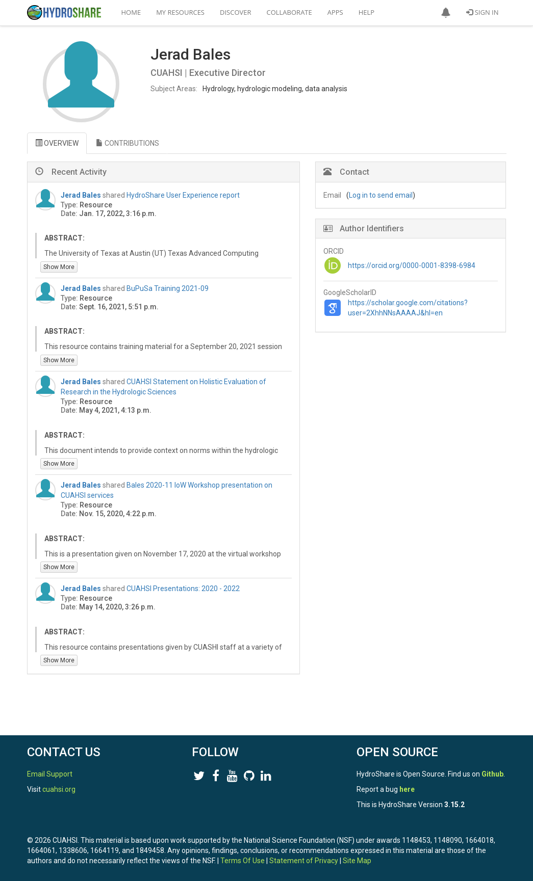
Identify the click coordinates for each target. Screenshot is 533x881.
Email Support (49, 774)
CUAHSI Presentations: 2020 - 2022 (183, 588)
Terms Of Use (242, 861)
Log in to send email (381, 195)
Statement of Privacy (303, 861)
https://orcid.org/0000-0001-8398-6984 (411, 265)
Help (366, 12)
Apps (335, 12)
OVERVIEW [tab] (57, 143)
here (407, 789)
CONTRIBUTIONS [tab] (127, 143)
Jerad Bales (81, 195)
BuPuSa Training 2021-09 (167, 288)
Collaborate (289, 12)
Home (131, 12)
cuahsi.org (58, 789)
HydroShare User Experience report (183, 195)
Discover (235, 12)
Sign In (482, 12)
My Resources (180, 12)
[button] (446, 12)
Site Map (357, 861)
